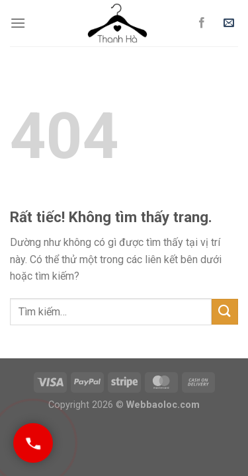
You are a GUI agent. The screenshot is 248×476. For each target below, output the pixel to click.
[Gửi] (225, 312)
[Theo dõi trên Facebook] (201, 23)
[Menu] (18, 23)
